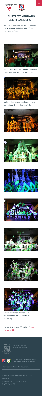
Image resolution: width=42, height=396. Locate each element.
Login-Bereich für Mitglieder (16, 375)
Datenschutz (8, 384)
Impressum (21, 381)
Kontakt (6, 378)
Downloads (8, 381)
